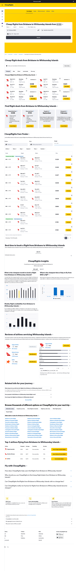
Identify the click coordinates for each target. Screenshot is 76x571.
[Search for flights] (2, 9)
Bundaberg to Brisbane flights (58, 413)
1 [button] (67, 227)
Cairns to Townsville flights (57, 426)
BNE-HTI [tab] (40, 240)
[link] (15, 124)
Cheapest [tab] (10, 69)
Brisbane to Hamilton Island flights (59, 409)
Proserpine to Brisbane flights (13, 416)
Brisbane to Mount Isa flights (58, 414)
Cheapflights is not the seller (41, 508)
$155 (61, 22)
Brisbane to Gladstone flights (58, 418)
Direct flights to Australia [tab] (35, 397)
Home (8, 52)
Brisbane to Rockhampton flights (36, 411)
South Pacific (12, 52)
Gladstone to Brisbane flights (13, 414)
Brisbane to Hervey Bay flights (58, 424)
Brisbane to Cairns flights (12, 407)
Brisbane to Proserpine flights (13, 409)
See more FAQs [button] (30, 388)
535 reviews (16, 352)
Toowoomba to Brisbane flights (58, 422)
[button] (73, 1)
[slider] (74, 143)
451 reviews (16, 337)
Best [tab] (16, 69)
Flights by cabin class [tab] (47, 397)
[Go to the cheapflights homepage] (10, 5)
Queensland (23, 52)
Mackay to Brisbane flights (35, 409)
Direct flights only (34, 24)
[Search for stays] (2, 12)
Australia (17, 52)
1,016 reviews (17, 345)
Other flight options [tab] (59, 397)
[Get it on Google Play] (62, 523)
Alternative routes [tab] (12, 397)
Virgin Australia (17, 333)
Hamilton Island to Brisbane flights (37, 424)
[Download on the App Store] (62, 526)
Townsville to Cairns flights (57, 416)
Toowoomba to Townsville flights (36, 426)
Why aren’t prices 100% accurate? (41, 512)
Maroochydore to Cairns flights (14, 426)
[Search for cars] (2, 14)
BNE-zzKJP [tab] (37, 258)
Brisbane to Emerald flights (35, 420)
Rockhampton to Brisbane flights (14, 413)
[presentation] (64, 22)
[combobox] (24, 25)
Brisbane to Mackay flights (35, 413)
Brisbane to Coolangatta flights (36, 422)
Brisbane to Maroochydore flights (14, 424)
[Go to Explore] (2, 17)
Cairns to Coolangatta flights (36, 414)
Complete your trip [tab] (23, 397)
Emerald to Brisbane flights (13, 420)
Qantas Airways (17, 341)
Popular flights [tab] (11, 400)
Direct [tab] (21, 69)
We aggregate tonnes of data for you (41, 510)
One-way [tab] (35, 69)
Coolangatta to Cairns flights (58, 411)
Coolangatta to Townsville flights (14, 418)
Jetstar (15, 348)
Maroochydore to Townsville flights (59, 420)
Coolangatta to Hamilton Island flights (38, 418)
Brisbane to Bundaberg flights (13, 422)
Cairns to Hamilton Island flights (36, 416)
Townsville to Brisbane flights (13, 411)
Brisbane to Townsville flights (36, 407)
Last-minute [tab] (27, 69)
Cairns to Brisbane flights (57, 407)
